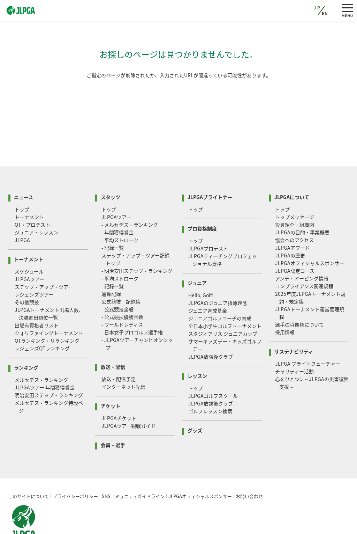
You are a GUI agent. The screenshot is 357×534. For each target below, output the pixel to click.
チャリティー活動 (294, 344)
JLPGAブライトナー (210, 170)
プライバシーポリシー (75, 469)
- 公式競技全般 (117, 282)
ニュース (23, 170)
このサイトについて (28, 469)
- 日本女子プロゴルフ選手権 (132, 305)
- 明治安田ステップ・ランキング (137, 244)
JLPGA (22, 213)
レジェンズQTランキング (42, 321)
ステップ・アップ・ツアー (44, 260)
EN (325, 13)
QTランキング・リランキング (47, 313)
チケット (110, 379)
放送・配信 (113, 340)
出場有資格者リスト (37, 298)
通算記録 (111, 267)
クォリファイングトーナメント (49, 306)
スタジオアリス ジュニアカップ (222, 306)
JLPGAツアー (29, 252)
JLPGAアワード (292, 221)
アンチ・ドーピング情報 (301, 251)
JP (317, 8)
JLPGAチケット (118, 391)
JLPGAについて (291, 170)
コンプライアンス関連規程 (304, 259)
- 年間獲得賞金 (117, 205)
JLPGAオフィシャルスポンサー (309, 236)
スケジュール (29, 244)
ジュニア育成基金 (207, 283)
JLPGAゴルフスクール (213, 369)
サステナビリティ (293, 324)
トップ (22, 182)
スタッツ (110, 170)
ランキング (26, 340)
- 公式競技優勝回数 (122, 290)
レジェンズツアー (34, 267)
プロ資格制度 (202, 201)
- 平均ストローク (119, 213)
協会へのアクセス (294, 213)
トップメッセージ (294, 190)
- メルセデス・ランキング (129, 198)
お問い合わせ (249, 469)
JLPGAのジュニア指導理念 (217, 276)
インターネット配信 (123, 360)
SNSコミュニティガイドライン (133, 469)
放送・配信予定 (118, 352)
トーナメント (29, 190)
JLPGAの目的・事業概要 (302, 205)
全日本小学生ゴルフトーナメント (224, 299)
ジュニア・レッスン (36, 205)
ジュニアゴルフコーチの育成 (219, 291)
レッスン (197, 349)
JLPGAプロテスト (208, 221)
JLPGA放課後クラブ (210, 330)
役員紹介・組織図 (294, 198)
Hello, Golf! (201, 268)
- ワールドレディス (122, 297)
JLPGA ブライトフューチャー (307, 337)
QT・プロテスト (32, 198)
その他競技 (27, 275)
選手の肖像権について (299, 297)
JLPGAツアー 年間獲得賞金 (45, 360)
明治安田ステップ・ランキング (49, 368)
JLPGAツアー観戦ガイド (128, 399)
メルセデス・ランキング (41, 353)
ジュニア (197, 256)
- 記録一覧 (112, 221)
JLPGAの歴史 (290, 228)
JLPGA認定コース (294, 244)
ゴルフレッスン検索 (210, 384)
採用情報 (285, 305)
